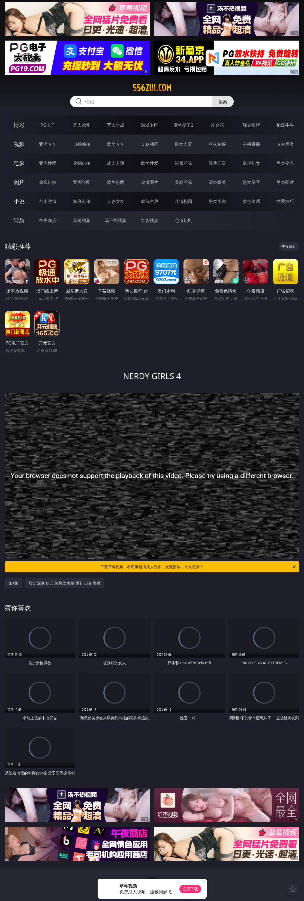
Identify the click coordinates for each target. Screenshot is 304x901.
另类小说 (217, 201)
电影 (19, 163)
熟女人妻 (183, 144)
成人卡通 (115, 163)
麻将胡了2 (183, 125)
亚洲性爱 (47, 163)
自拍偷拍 (82, 144)
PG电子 (48, 125)
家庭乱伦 (82, 201)
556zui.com (152, 87)
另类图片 (285, 182)
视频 (19, 144)
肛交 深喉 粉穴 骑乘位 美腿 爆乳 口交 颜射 (64, 583)
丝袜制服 (217, 144)
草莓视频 (82, 220)
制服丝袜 (183, 163)
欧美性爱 (149, 163)
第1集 (13, 583)
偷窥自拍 (47, 182)
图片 (19, 182)
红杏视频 (149, 220)
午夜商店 (47, 220)
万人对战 (115, 125)
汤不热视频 (116, 220)
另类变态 (285, 163)
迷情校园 (183, 201)
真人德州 (82, 125)
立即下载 (190, 888)
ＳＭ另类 (285, 144)
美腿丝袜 (183, 182)
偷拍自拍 (82, 163)
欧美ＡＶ (115, 144)
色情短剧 (183, 220)
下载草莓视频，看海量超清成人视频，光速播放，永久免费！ (198, 567)
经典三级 (217, 163)
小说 (19, 201)
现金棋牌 (251, 125)
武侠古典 (149, 201)
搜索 (222, 102)
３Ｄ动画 (149, 144)
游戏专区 (149, 125)
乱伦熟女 (251, 163)
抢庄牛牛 (285, 125)
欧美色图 (115, 182)
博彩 (19, 125)
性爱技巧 (285, 201)
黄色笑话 (251, 201)
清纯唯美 (217, 182)
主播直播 (251, 144)
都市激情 (47, 201)
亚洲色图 (82, 182)
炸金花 (217, 125)
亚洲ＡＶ (47, 144)
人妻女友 (115, 201)
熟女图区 (251, 182)
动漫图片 (149, 182)
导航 (19, 220)
